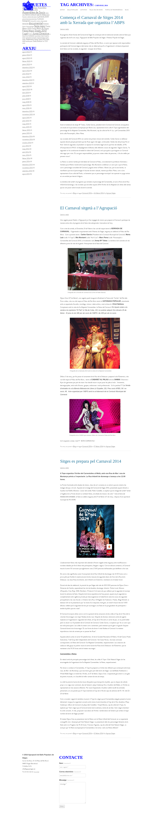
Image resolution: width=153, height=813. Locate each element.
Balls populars (72, 10)
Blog (127, 10)
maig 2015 (25, 124)
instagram (150, 36)
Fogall (25, 33)
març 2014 (25, 155)
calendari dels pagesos (32, 17)
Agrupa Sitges (110, 193)
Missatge (66, 780)
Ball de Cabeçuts (30, 14)
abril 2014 (25, 152)
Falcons (24, 26)
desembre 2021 (27, 80)
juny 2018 (25, 99)
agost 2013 (26, 174)
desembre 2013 (27, 164)
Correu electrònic (70, 772)
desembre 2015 (27, 111)
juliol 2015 (25, 121)
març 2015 (25, 127)
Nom (65, 763)
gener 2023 (26, 64)
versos (23, 43)
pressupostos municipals (31, 37)
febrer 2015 (26, 130)
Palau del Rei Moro (96, 10)
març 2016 (25, 108)
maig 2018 (25, 102)
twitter (150, 28)
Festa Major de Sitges (40, 28)
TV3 (46, 41)
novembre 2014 (27, 139)
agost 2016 (26, 105)
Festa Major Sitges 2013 (34, 31)
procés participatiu (41, 37)
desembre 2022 (27, 67)
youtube (150, 32)
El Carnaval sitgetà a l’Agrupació (88, 208)
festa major (39, 26)
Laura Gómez (38, 36)
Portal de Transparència (114, 10)
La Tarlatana (30, 36)
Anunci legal (36, 772)
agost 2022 (26, 71)
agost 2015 (26, 118)
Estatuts (46, 23)
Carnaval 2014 (87, 193)
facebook (150, 23)
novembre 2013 (27, 168)
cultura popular (43, 21)
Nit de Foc (46, 36)
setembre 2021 (27, 83)
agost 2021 (26, 86)
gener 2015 (26, 133)
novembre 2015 (27, 114)
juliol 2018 (25, 96)
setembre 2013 (27, 171)
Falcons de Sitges (30, 26)
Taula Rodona (37, 41)
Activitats (83, 10)
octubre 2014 (26, 143)
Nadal (42, 36)
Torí (43, 41)
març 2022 (26, 77)
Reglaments (30, 39)
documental (36, 23)
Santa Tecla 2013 (40, 39)
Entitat (62, 10)
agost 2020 (26, 89)
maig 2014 (25, 149)
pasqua (23, 37)
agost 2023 (26, 58)
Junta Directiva (41, 33)
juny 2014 (25, 146)
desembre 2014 (27, 136)
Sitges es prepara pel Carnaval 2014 (90, 461)
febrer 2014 (26, 158)
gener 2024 (26, 55)
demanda (25, 23)
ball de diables (41, 14)
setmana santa (29, 41)
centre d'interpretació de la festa (29, 19)
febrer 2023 (26, 61)
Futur (30, 34)
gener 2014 (26, 161)
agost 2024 (26, 52)
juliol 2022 (25, 74)
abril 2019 (25, 92)
